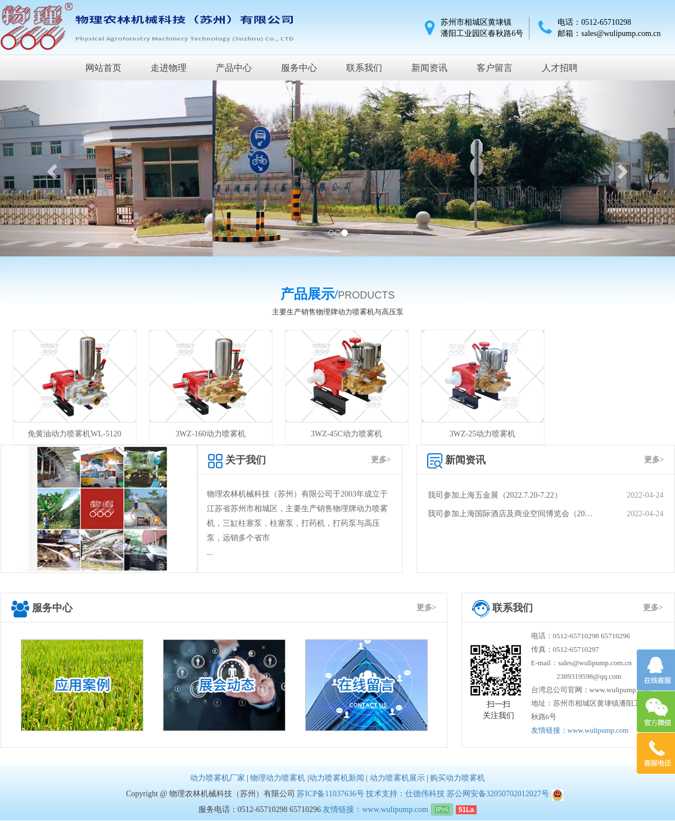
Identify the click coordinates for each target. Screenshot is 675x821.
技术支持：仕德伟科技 (405, 794)
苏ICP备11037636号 (330, 794)
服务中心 (299, 68)
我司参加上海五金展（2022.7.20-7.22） (546, 495)
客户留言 (495, 68)
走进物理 (169, 68)
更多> (381, 459)
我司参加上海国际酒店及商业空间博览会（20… (546, 514)
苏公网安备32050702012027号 (498, 794)
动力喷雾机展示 (397, 778)
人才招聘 (560, 68)
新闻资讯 (429, 68)
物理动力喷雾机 (277, 778)
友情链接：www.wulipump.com (580, 730)
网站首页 (103, 68)
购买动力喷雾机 (457, 778)
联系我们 (364, 68)
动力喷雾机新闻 (336, 778)
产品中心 (234, 68)
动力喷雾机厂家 (217, 778)
